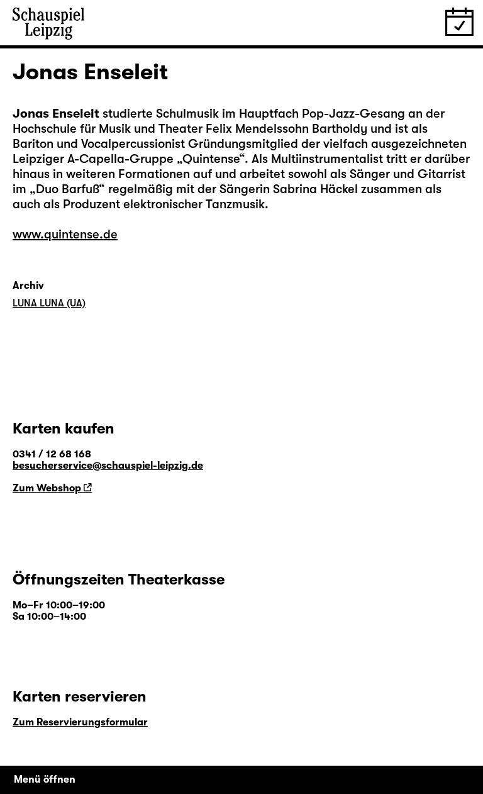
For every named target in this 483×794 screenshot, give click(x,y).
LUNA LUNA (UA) (49, 303)
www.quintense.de (65, 234)
